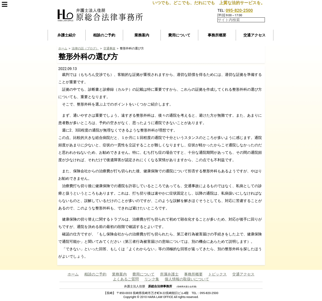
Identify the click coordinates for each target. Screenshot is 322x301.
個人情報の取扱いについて (187, 279)
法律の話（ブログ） (85, 48)
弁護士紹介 (66, 35)
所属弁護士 (169, 274)
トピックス (217, 274)
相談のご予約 (104, 35)
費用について (179, 35)
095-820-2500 (239, 10)
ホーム (62, 48)
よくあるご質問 (126, 279)
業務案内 (141, 35)
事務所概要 (217, 35)
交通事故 (109, 48)
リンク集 (151, 279)
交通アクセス (254, 35)
